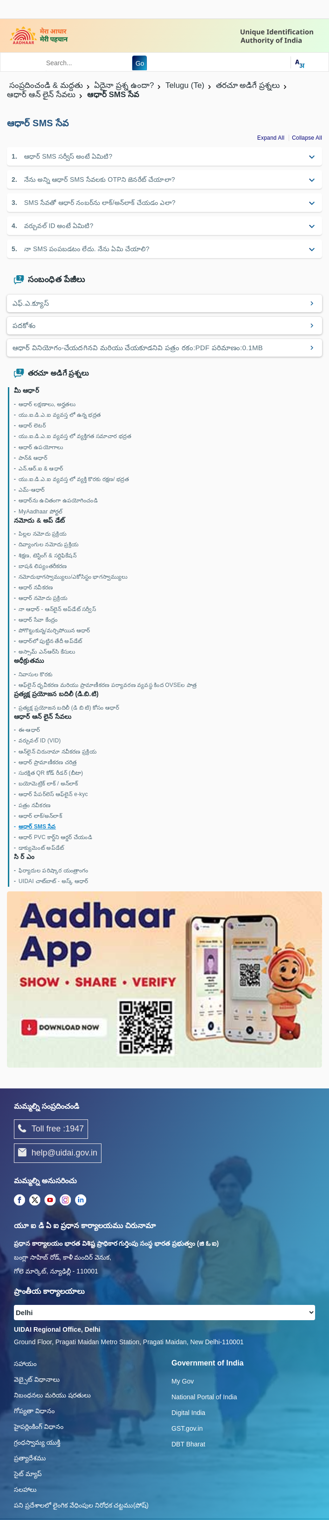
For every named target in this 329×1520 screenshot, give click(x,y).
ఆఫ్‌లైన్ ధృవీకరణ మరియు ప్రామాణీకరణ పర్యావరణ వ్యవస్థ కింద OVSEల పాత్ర (108, 685)
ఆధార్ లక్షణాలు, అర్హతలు (47, 404)
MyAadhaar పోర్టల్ (41, 511)
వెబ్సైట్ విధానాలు (37, 1379)
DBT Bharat (188, 1444)
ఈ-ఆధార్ (29, 730)
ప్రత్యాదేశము (30, 1458)
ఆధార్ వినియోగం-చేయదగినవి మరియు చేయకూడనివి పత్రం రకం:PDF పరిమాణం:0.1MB (138, 348)
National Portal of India (204, 1397)
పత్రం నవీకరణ (35, 805)
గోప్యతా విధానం (34, 1411)
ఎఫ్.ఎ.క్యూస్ (31, 303)
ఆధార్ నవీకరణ (36, 587)
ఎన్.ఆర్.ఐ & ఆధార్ (41, 468)
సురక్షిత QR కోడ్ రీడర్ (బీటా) (51, 773)
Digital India (188, 1412)
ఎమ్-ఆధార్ (31, 490)
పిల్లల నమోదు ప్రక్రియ (42, 534)
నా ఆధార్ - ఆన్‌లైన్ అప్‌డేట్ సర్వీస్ (57, 609)
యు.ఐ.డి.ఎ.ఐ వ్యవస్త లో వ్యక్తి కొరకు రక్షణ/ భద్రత (74, 479)
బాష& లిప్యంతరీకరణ (43, 566)
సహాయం (25, 1363)
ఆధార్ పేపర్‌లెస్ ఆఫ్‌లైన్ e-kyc (53, 794)
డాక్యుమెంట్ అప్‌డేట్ (41, 848)
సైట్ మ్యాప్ (28, 1473)
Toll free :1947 (51, 1129)
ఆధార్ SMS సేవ (37, 826)
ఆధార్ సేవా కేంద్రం (38, 620)
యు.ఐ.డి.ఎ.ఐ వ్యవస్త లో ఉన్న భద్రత (60, 415)
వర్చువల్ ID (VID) (40, 740)
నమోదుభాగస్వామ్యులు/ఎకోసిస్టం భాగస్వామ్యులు (73, 577)
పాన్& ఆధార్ (33, 458)
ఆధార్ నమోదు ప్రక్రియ (43, 598)
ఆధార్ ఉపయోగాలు (41, 447)
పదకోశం (24, 325)
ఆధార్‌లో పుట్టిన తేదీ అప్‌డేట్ (50, 641)
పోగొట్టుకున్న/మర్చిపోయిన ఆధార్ (54, 630)
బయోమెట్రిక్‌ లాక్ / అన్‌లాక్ (48, 783)
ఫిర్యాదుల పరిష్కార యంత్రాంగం (53, 870)
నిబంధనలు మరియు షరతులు (52, 1395)
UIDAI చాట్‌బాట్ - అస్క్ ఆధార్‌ (53, 881)
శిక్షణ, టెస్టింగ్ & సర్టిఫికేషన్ (47, 555)
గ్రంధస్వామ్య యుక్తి (37, 1442)
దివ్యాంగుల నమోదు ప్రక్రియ (48, 544)
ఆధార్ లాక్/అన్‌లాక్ (40, 816)
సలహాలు (25, 1489)
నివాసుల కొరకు (35, 674)
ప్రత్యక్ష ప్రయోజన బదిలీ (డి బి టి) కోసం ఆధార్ (69, 707)
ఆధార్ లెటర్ (32, 425)
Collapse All (307, 138)
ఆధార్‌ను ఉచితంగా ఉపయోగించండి (58, 500)
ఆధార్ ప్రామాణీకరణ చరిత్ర (47, 762)
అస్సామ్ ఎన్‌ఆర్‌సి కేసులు (47, 652)
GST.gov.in (186, 1428)
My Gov (182, 1381)
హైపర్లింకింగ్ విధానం (38, 1426)
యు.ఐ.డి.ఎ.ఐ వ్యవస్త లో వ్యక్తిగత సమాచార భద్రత (75, 436)
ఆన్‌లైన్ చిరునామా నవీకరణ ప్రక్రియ (57, 751)
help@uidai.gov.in (57, 1153)
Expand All (271, 138)
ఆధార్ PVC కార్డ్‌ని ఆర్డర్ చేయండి (55, 837)
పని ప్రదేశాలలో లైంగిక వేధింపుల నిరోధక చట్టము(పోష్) (81, 1505)
